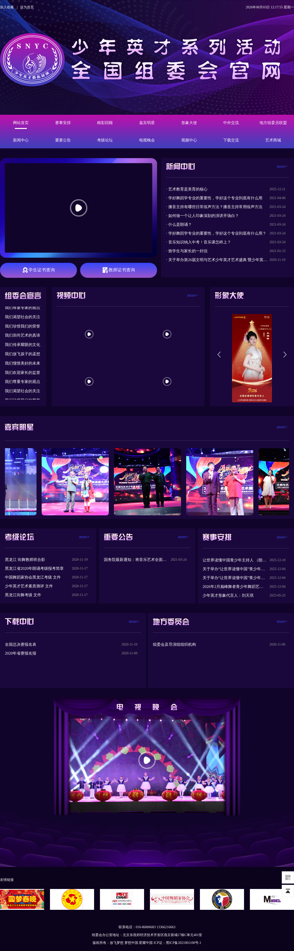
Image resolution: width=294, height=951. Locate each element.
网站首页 (21, 123)
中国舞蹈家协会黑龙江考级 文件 (33, 577)
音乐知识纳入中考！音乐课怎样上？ (199, 242)
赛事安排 (63, 123)
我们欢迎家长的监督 (22, 373)
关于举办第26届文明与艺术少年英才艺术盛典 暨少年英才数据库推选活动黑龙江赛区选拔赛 (218, 260)
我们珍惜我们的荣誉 (22, 327)
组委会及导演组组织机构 (174, 644)
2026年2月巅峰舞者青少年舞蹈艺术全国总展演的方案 (234, 586)
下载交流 (231, 140)
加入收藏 (7, 7)
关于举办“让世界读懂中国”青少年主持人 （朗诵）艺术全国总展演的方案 (234, 578)
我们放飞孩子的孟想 (22, 355)
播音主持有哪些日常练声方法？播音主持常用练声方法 (215, 207)
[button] (219, 354)
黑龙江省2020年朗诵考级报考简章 (34, 568)
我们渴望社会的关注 (22, 318)
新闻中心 (21, 140)
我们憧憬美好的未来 (22, 364)
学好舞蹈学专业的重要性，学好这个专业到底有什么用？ (217, 233)
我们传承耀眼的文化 (22, 345)
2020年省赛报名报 (20, 653)
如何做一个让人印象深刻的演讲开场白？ (203, 216)
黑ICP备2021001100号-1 (183, 943)
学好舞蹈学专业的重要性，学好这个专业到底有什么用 (215, 198)
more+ (282, 166)
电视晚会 (147, 140)
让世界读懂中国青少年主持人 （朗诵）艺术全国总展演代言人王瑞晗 (234, 560)
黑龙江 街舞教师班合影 (25, 560)
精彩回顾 (105, 123)
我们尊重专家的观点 (22, 308)
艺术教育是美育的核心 (188, 189)
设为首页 (27, 7)
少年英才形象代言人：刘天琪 (228, 595)
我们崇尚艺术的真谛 (22, 336)
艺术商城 (273, 140)
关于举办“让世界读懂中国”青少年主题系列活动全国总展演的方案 (234, 569)
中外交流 (231, 123)
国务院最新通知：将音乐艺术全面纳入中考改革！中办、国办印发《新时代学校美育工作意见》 (136, 560)
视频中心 (189, 140)
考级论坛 (105, 140)
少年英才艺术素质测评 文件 (29, 586)
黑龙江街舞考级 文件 (23, 595)
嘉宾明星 (147, 123)
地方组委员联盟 (273, 123)
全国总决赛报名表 (20, 644)
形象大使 (189, 123)
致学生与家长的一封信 (188, 251)
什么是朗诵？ (180, 224)
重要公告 (63, 140)
